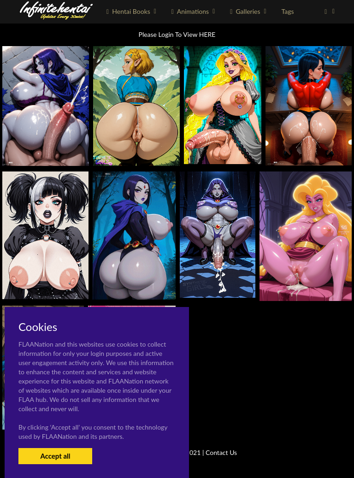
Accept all (55, 456)
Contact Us (221, 452)
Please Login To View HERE (177, 34)
